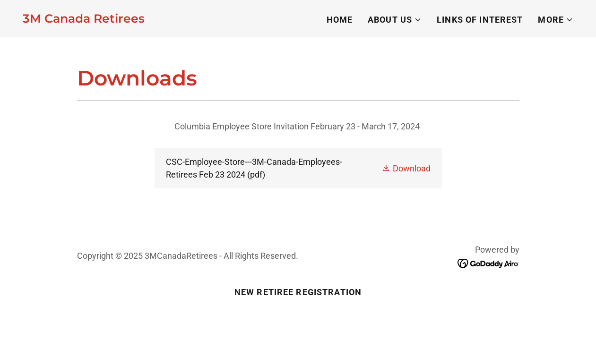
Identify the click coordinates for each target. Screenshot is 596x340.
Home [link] (340, 20)
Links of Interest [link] (480, 20)
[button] (395, 20)
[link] (84, 20)
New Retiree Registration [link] (298, 292)
